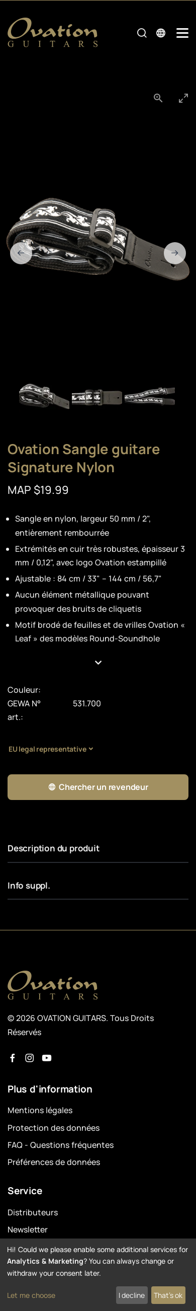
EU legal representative (47, 749)
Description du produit (54, 848)
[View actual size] (158, 98)
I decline (132, 1295)
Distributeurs (33, 1212)
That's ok (168, 1295)
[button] (98, 663)
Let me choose (31, 1295)
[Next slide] (175, 253)
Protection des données (54, 1127)
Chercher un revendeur (98, 787)
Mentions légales (40, 1110)
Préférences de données (54, 1162)
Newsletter (28, 1229)
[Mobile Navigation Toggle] (182, 33)
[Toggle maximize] (183, 98)
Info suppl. (29, 885)
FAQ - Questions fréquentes (61, 1144)
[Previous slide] (21, 253)
